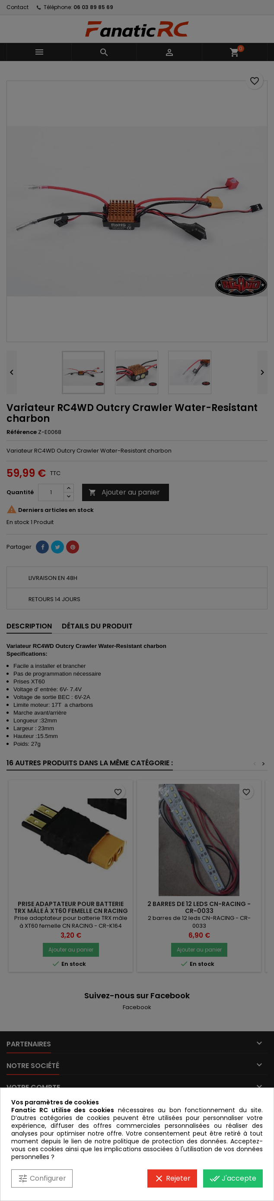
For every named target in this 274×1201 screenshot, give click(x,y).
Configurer (42, 1178)
